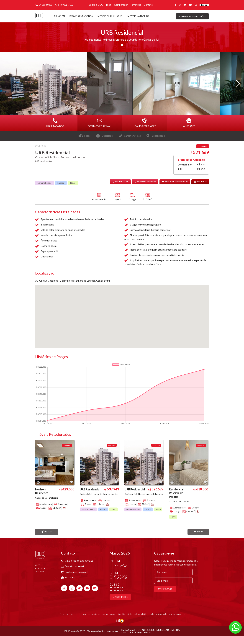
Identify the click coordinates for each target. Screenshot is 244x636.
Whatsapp (189, 122)
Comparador (121, 4)
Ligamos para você (144, 122)
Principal (59, 16)
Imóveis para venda (81, 16)
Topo (198, 532)
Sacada (60, 182)
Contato (148, 4)
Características (132, 135)
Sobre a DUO (96, 4)
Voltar (46, 532)
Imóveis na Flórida (138, 16)
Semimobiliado (44, 182)
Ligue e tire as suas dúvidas (77, 560)
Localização (158, 135)
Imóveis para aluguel (110, 16)
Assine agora (165, 589)
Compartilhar (120, 182)
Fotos (87, 135)
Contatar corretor (145, 182)
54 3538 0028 (43, 4)
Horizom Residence (41, 491)
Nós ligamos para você (74, 572)
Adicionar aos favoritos (175, 182)
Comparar (200, 182)
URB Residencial (90, 489)
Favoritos (136, 4)
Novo (72, 182)
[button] (237, 83)
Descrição (107, 135)
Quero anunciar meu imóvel (192, 16)
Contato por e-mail (100, 122)
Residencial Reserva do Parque (176, 493)
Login (204, 5)
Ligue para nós (55, 122)
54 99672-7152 (63, 4)
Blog (108, 4)
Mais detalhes (120, 597)
